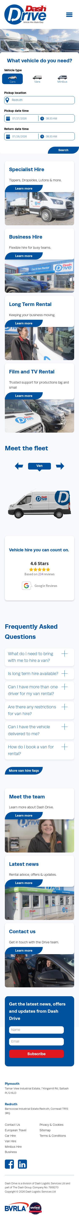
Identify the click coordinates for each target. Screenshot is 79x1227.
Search (63, 150)
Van (39, 466)
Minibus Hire (13, 1146)
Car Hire (10, 1135)
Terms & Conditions (53, 1135)
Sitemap (45, 1130)
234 (40, 574)
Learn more (23, 188)
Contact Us (12, 1124)
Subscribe (36, 1054)
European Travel (15, 1130)
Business (11, 1152)
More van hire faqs (24, 771)
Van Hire (10, 1141)
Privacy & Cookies (51, 1124)
